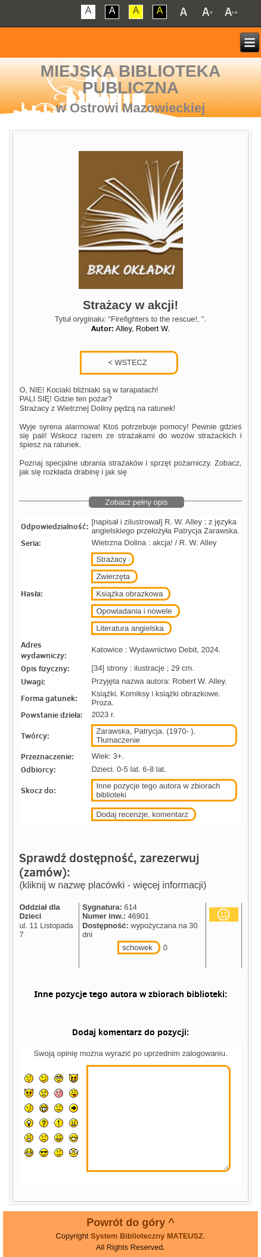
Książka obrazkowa (129, 593)
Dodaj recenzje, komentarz (142, 814)
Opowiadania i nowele (134, 610)
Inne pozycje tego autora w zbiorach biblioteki (158, 790)
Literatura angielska (129, 628)
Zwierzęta (112, 576)
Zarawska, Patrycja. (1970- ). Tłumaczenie (145, 735)
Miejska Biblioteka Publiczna (130, 79)
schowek (137, 947)
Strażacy (111, 559)
